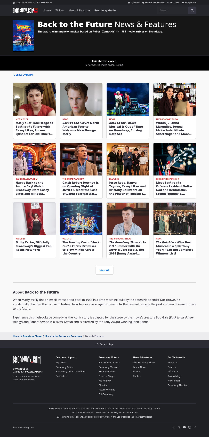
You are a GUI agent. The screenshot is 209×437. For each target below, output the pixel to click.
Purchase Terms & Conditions (104, 408)
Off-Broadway (106, 394)
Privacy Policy (55, 408)
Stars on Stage (106, 376)
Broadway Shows (31, 336)
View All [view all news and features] (104, 270)
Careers (172, 367)
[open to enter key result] (192, 10)
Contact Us (19, 368)
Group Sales (189, 2)
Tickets (60, 10)
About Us (172, 362)
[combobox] (176, 10)
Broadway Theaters (178, 385)
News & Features (79, 10)
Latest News (139, 367)
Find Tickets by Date (109, 362)
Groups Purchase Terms (131, 408)
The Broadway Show (153, 2)
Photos (137, 376)
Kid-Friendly (105, 380)
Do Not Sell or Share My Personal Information (117, 412)
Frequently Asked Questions (71, 371)
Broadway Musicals (109, 367)
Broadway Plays (107, 371)
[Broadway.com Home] (25, 10)
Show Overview (23, 74)
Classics (103, 385)
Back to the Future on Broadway (62, 336)
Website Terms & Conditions (76, 408)
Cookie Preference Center (82, 412)
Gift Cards (173, 2)
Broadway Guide (105, 10)
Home (16, 336)
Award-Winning (107, 389)
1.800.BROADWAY (32, 2)
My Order (134, 2)
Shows (47, 10)
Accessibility (174, 376)
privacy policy (106, 416)
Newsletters (174, 380)
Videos (136, 371)
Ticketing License (152, 408)
